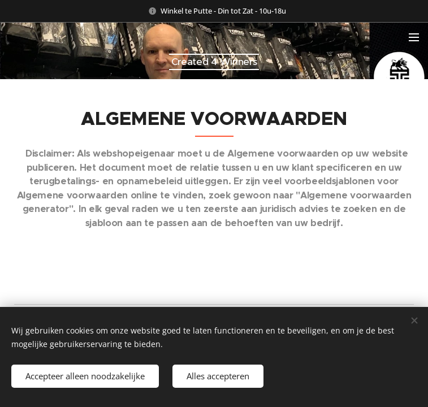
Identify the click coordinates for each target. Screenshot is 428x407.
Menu (414, 37)
